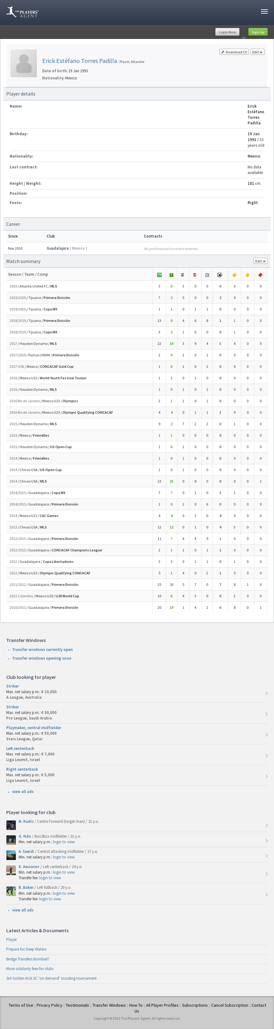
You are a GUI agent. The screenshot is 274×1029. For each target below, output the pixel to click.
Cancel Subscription (229, 1005)
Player (11, 939)
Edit (257, 52)
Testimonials (77, 1005)
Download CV (234, 52)
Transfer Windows (109, 1005)
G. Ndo (25, 836)
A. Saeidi (27, 851)
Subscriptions (195, 1005)
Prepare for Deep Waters (26, 949)
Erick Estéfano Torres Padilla (79, 61)
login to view (64, 841)
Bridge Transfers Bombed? (27, 959)
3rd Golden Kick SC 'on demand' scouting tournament (51, 978)
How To (136, 1005)
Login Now (227, 32)
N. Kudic (26, 821)
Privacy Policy (49, 1005)
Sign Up (258, 32)
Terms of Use (21, 1005)
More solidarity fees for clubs (29, 968)
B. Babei (26, 887)
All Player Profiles (162, 1005)
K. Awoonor (29, 866)
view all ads (23, 791)
